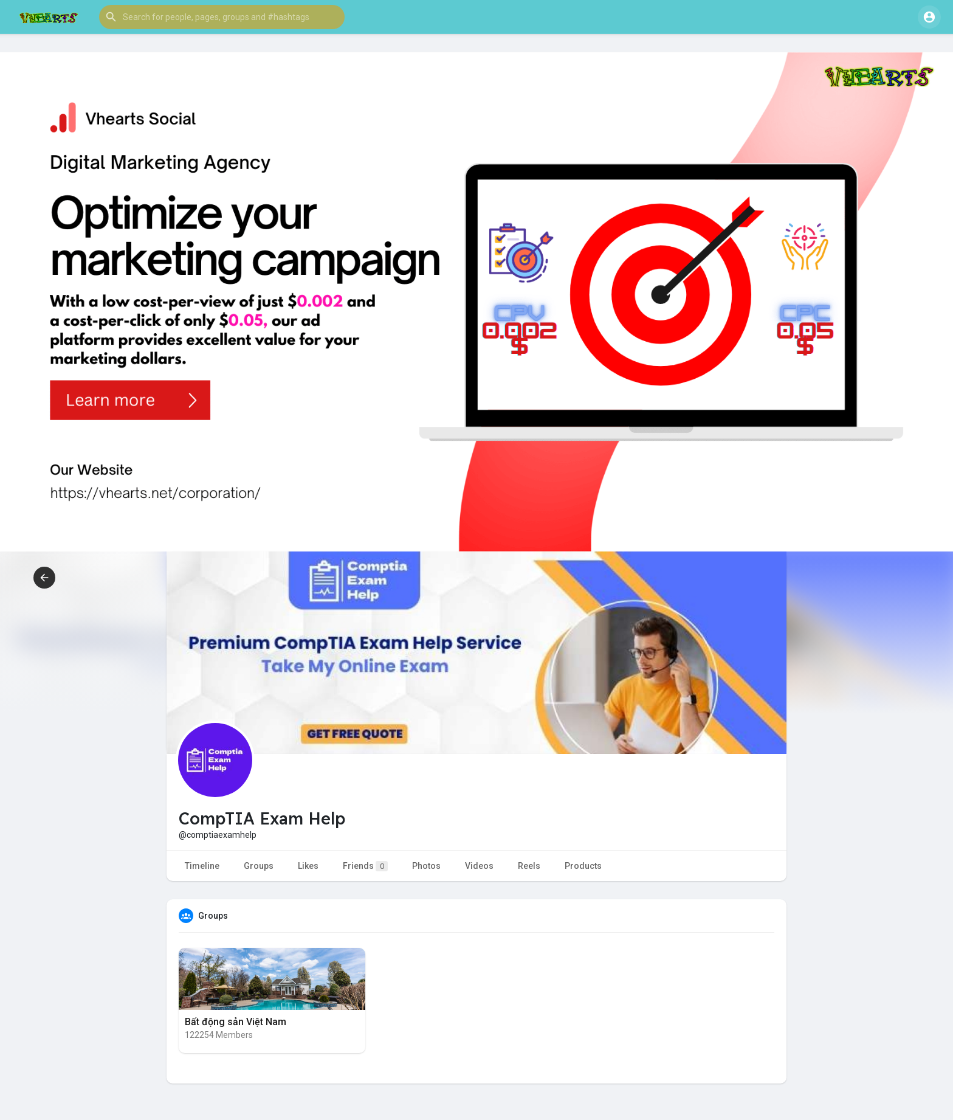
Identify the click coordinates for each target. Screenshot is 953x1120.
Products (583, 866)
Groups (259, 866)
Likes (308, 866)
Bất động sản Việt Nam (235, 1022)
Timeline (202, 866)
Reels (529, 866)
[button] (222, 17)
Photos (426, 866)
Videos (479, 866)
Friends (365, 866)
